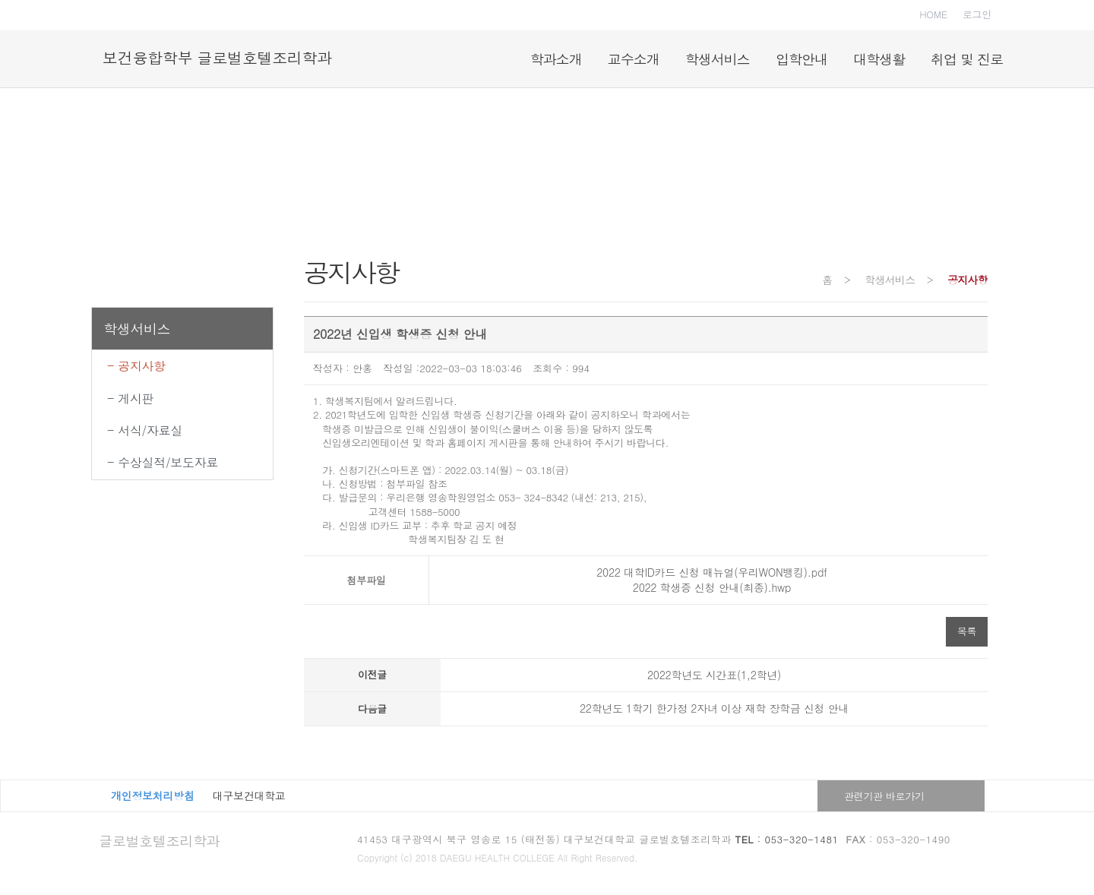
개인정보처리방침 (152, 795)
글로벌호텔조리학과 (159, 840)
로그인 (977, 14)
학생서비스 (717, 58)
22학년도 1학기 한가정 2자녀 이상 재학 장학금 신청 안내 (714, 708)
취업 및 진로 (967, 58)
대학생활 (879, 58)
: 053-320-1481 (787, 839)
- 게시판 (130, 398)
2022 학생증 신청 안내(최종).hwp (708, 587)
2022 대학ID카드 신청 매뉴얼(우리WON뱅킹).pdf (708, 572)
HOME (933, 14)
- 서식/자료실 (144, 430)
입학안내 (801, 58)
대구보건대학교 (249, 795)
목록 (966, 631)
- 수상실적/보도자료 (162, 462)
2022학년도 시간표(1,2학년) (714, 674)
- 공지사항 (136, 366)
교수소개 (633, 58)
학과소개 (556, 58)
